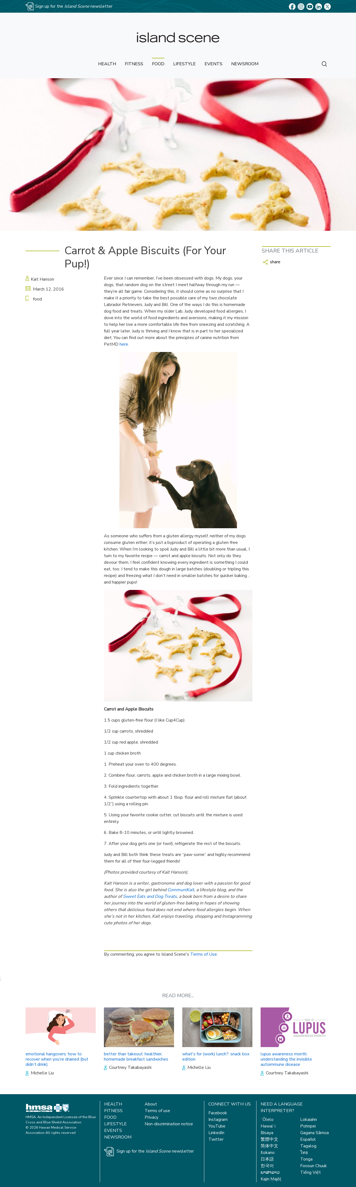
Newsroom (117, 1137)
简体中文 (269, 1146)
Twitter (215, 1139)
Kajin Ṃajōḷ (271, 1179)
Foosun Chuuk (313, 1166)
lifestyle (184, 64)
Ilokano (268, 1153)
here (124, 344)
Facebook (217, 1113)
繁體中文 (269, 1139)
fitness (134, 64)
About (151, 1104)
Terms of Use (203, 954)
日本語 (267, 1159)
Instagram (218, 1119)
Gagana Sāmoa (314, 1133)
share (271, 262)
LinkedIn (216, 1133)
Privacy (151, 1117)
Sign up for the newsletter (155, 1151)
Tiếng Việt (310, 1172)
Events (113, 1131)
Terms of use (157, 1111)
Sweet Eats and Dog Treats (150, 896)
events (213, 64)
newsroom (244, 64)
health (107, 64)
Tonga (306, 1159)
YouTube (216, 1126)
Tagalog (308, 1146)
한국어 (267, 1166)
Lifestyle (115, 1124)
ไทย (304, 1153)
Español (308, 1139)
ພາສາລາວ (270, 1172)
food (158, 64)
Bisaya (267, 1133)
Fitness (113, 1111)
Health (113, 1104)
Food (110, 1117)
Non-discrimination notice (169, 1124)
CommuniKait (180, 890)
